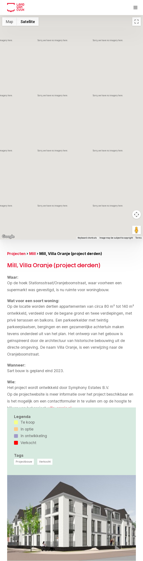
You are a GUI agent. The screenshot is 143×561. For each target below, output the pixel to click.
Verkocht (45, 461)
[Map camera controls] (136, 214)
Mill (32, 253)
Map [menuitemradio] (9, 21)
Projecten (16, 253)
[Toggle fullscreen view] (136, 21)
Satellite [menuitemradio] (27, 21)
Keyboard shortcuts (87, 238)
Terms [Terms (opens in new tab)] (138, 238)
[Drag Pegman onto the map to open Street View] (136, 230)
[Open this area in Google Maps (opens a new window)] (8, 236)
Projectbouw (24, 461)
